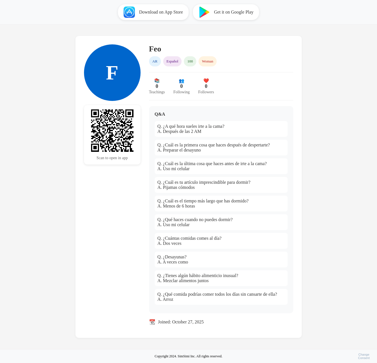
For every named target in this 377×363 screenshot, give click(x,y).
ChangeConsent (364, 356)
